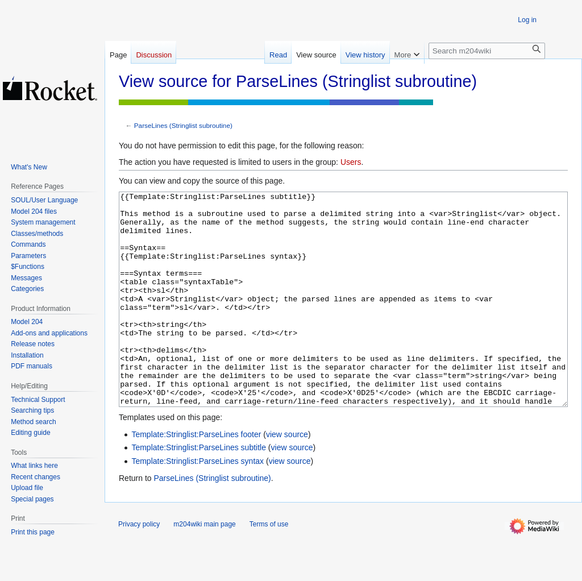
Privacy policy (139, 567)
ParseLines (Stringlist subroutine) (183, 125)
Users (350, 162)
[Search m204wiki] (487, 51)
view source (287, 477)
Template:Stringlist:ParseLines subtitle (198, 490)
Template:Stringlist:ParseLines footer (196, 477)
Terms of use (269, 567)
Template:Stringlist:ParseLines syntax (197, 503)
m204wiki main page (204, 567)
